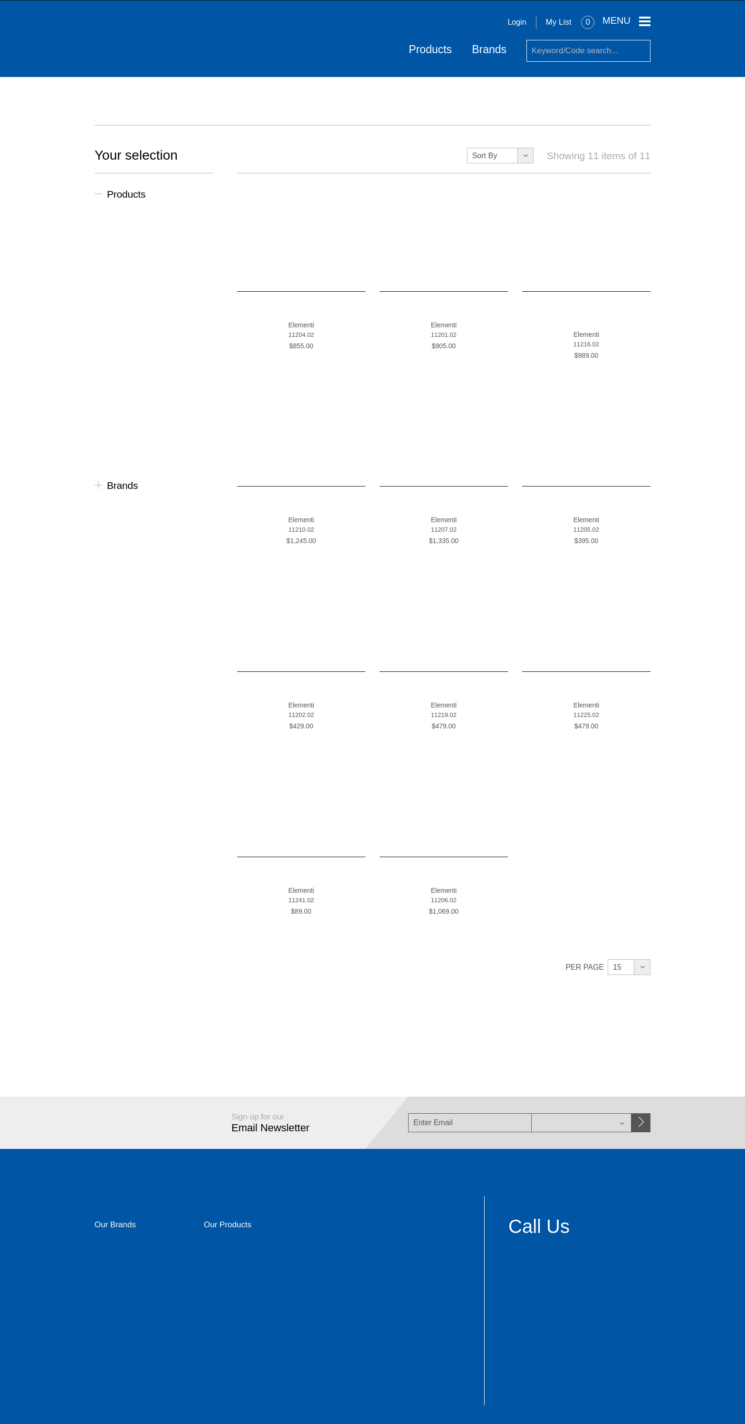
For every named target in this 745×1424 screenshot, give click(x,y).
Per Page (584, 967)
